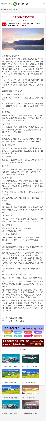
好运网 (9, 9)
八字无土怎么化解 (16, 318)
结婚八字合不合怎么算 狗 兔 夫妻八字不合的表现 (30, 367)
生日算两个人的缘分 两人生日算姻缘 (11, 413)
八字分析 (14, 9)
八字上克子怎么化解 (16, 321)
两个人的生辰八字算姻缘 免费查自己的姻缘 (11, 382)
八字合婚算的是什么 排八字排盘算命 (11, 367)
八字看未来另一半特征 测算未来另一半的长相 (11, 398)
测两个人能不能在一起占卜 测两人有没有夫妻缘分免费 (30, 398)
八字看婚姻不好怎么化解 (30, 413)
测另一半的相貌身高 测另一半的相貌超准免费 (30, 382)
